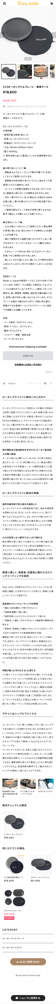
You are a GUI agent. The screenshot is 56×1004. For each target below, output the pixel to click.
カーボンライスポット (12, 947)
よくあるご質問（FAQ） (28, 961)
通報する (49, 372)
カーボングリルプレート (13, 938)
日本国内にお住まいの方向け (28, 364)
